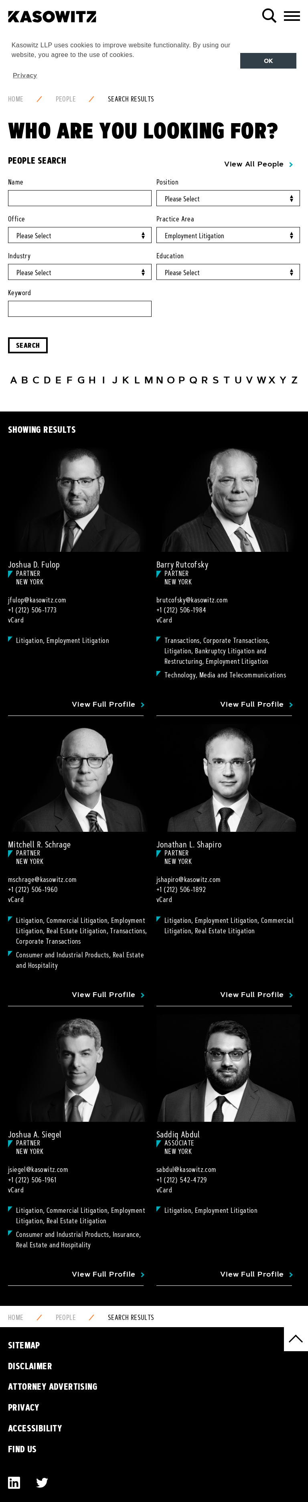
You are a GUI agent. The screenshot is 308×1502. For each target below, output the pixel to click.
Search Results (131, 99)
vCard (16, 620)
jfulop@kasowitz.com (37, 600)
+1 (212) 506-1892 (181, 889)
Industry (19, 255)
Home (16, 99)
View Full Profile (104, 704)
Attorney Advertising (52, 1386)
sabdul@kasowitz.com (186, 1169)
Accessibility (35, 1428)
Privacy (24, 1407)
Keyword (19, 292)
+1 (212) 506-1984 (181, 610)
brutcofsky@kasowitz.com (192, 600)
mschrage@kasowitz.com (42, 879)
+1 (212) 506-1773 (32, 610)
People (66, 99)
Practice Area (175, 219)
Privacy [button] (25, 75)
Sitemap (24, 1345)
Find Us (22, 1449)
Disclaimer (30, 1366)
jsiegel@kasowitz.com (38, 1169)
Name (16, 182)
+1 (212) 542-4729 (181, 1180)
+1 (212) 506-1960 (33, 889)
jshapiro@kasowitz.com (188, 879)
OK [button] (268, 61)
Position (167, 182)
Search (28, 345)
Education (170, 255)
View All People (254, 164)
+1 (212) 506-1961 (32, 1180)
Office (16, 219)
